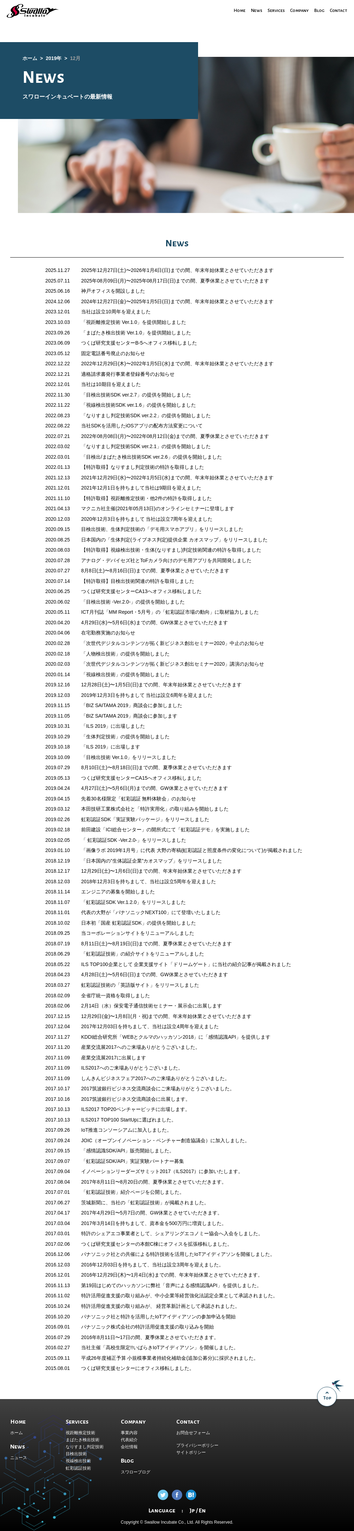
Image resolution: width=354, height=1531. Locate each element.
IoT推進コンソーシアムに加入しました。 (126, 1130)
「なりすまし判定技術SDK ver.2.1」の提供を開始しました (146, 446)
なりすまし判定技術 (85, 1446)
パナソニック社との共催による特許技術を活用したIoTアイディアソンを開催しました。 (178, 1254)
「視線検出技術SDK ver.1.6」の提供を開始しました (138, 405)
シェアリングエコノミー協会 (187, 1233)
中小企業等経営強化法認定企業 (189, 1295)
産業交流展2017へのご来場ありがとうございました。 (140, 1047)
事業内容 (129, 1432)
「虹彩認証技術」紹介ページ (113, 1192)
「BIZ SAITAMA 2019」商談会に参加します (129, 716)
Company (295, 10)
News (248, 10)
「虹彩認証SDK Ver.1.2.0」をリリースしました (133, 902)
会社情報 (129, 1446)
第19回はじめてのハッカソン (113, 1285)
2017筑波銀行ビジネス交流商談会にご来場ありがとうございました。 (158, 1088)
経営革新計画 (170, 1306)
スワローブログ (135, 1472)
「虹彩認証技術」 (100, 954)
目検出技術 (76, 1453)
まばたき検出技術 (82, 1439)
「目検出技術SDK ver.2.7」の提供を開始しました (136, 395)
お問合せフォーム (193, 1432)
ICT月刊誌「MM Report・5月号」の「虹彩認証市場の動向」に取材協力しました (170, 612)
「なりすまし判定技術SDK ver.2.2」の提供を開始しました (146, 415)
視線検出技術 (78, 1460)
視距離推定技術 (80, 1432)
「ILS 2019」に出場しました (113, 726)
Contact (337, 10)
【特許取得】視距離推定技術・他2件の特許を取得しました (146, 498)
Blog (316, 10)
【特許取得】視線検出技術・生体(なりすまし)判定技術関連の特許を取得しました (171, 550)
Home (229, 10)
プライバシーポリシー (197, 1445)
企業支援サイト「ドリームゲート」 (173, 964)
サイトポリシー (191, 1452)
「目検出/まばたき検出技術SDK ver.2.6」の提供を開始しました (151, 457)
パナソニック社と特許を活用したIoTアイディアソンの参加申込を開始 (158, 1316)
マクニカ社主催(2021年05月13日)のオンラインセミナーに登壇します (157, 508)
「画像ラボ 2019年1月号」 (110, 850)
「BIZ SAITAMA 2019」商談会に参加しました (131, 705)
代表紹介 (129, 1439)
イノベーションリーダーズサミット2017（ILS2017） (140, 1171)
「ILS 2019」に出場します (110, 747)
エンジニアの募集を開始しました (118, 891)
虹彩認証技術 (78, 1468)
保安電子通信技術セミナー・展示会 (153, 1006)
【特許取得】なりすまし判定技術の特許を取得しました (142, 467)
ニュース (18, 1457)
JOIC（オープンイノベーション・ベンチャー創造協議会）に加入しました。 (165, 1140)
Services (270, 10)
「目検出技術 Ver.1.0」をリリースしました (128, 757)
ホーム (16, 1432)
